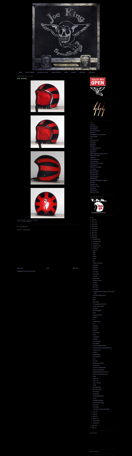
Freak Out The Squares (96, 167)
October (95, 243)
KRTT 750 (95, 287)
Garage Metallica (94, 176)
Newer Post (20, 268)
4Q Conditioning (94, 126)
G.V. (94, 319)
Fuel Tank (95, 361)
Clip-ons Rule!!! (96, 356)
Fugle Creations (94, 161)
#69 (94, 323)
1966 (94, 252)
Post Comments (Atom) (29, 271)
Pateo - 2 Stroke (97, 382)
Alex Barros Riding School (99, 295)
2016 (93, 224)
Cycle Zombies (93, 136)
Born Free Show (94, 172)
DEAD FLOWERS (97, 310)
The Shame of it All (94, 186)
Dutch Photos (96, 332)
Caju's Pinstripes (97, 341)
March (94, 418)
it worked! (95, 269)
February (95, 420)
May (94, 414)
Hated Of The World (95, 155)
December (95, 239)
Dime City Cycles (94, 171)
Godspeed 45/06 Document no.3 (101, 372)
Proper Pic (95, 378)
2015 (93, 226)
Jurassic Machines (94, 159)
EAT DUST (92, 146)
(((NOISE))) (93, 144)
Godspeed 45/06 (94, 174)
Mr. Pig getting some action (99, 304)
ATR (91, 138)
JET (94, 260)
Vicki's (94, 376)
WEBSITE (73, 72)
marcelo (29, 221)
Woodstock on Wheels (98, 363)
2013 (93, 230)
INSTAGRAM (92, 72)
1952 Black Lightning (98, 400)
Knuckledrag (96, 393)
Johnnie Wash (93, 190)
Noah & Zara (96, 391)
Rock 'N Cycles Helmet (98, 369)
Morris (94, 312)
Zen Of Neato (93, 149)
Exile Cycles (93, 188)
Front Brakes (96, 337)
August (95, 248)
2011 (93, 235)
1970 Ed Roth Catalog (98, 402)
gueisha (24, 221)
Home (47, 268)
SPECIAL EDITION (56, 72)
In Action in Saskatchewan (99, 367)
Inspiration (95, 267)
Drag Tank (95, 326)
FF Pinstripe (96, 407)
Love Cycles (93, 169)
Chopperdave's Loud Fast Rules (98, 134)
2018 (93, 219)
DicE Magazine (93, 128)
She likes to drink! (97, 280)
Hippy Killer (93, 151)
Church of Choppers (95, 130)
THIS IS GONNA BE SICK (99, 345)
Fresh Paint (95, 404)
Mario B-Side (96, 278)
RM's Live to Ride (97, 389)
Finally (94, 385)
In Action (95, 276)
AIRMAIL (95, 330)
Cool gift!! (95, 308)
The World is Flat (94, 140)
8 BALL (94, 256)
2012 (93, 233)
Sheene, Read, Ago (97, 263)
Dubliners (95, 352)
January (95, 422)
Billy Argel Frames (94, 192)
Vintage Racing (96, 321)
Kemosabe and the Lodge (96, 163)
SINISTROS (82, 72)
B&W (94, 299)
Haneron (95, 317)
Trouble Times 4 (97, 350)
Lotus (94, 358)
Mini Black (95, 285)
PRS (94, 297)
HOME (20, 72)
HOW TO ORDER (29, 72)
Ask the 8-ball (96, 365)
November (95, 241)
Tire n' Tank (95, 271)
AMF (94, 254)
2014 (93, 228)
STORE (66, 72)
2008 (93, 427)
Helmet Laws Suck (97, 315)
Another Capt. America (98, 306)
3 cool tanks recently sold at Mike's (101, 409)
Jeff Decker (93, 157)
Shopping (95, 339)
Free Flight (95, 289)
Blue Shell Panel (97, 387)
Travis (94, 258)
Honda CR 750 (93, 184)
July (94, 250)
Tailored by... (96, 265)
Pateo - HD (95, 380)
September (96, 245)
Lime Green (95, 274)
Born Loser (92, 132)
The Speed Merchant (95, 148)
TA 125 (94, 398)
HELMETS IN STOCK (42, 72)
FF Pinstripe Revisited (98, 396)
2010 (93, 237)
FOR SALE (95, 328)
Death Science (93, 165)
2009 (93, 425)
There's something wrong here (100, 374)
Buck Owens (96, 301)
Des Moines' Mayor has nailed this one (102, 347)
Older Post (75, 268)
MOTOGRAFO (93, 178)
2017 (93, 222)
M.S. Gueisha (22, 78)
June (94, 412)
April (94, 416)
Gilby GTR (92, 182)
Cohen (94, 334)
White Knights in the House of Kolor (98, 153)
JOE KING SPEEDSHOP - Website (98, 180)
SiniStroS (92, 125)
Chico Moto (93, 142)
